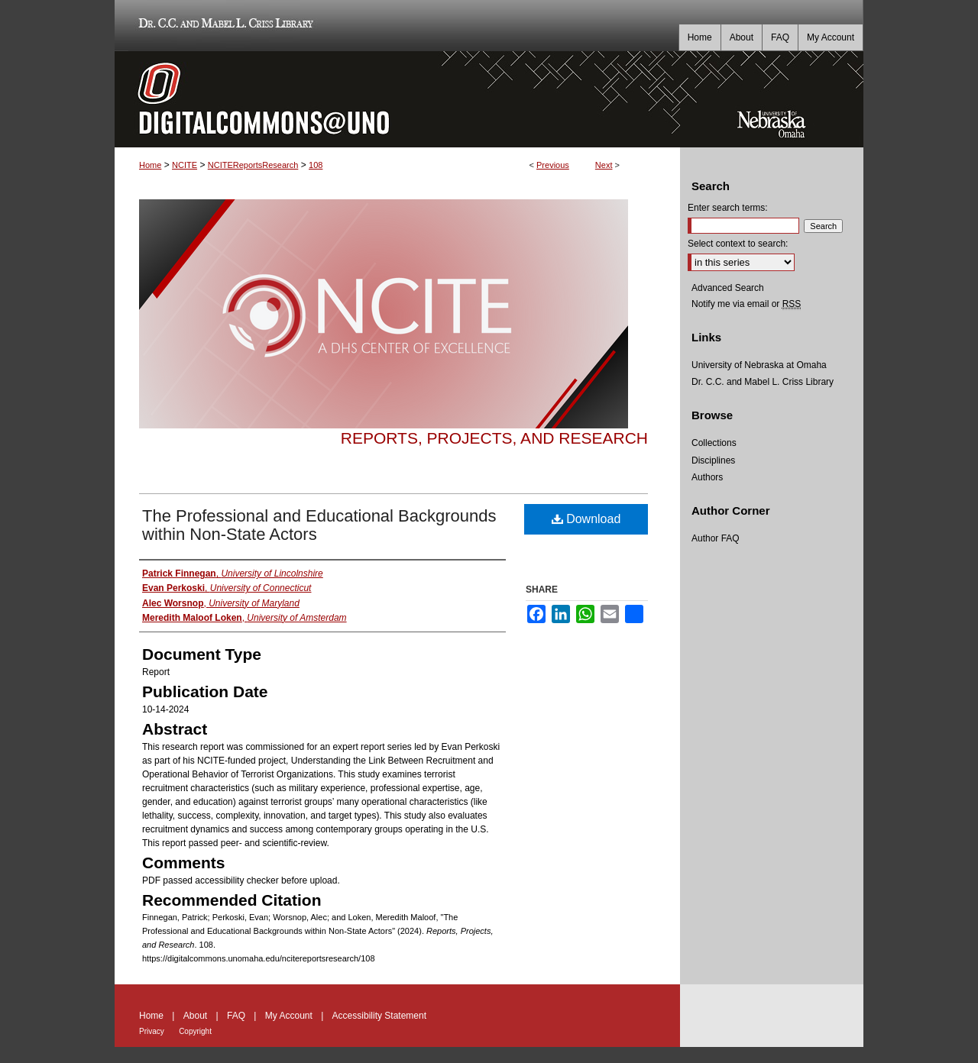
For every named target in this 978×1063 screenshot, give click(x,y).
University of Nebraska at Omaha (759, 365)
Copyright (195, 1031)
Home (150, 165)
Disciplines (713, 460)
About (195, 1015)
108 (315, 165)
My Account (289, 1015)
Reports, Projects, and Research (494, 438)
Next (604, 165)
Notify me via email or (746, 304)
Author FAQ (715, 538)
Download (586, 518)
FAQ (236, 1015)
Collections (714, 443)
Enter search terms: (728, 207)
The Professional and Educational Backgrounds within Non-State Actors (319, 525)
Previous (552, 165)
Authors (707, 477)
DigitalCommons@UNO (397, 99)
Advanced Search (727, 288)
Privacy (151, 1031)
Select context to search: (738, 243)
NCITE (184, 165)
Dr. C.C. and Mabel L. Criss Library (223, 25)
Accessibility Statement (379, 1015)
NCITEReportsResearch (253, 165)
